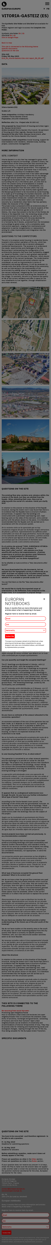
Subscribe (10, 636)
